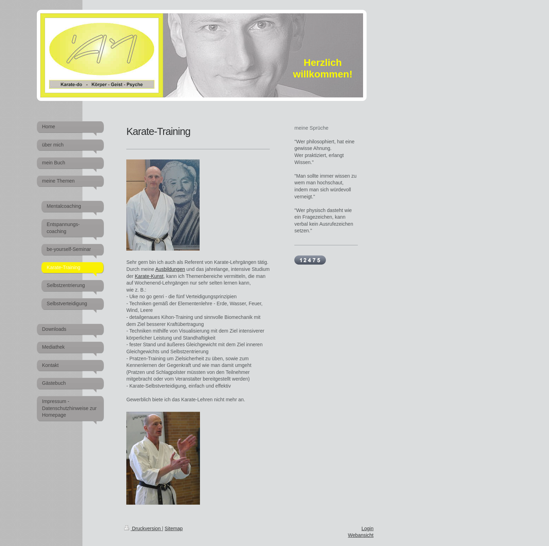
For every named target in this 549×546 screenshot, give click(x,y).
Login (367, 528)
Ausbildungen (170, 269)
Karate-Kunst (149, 276)
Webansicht (361, 535)
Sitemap (173, 528)
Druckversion (143, 528)
